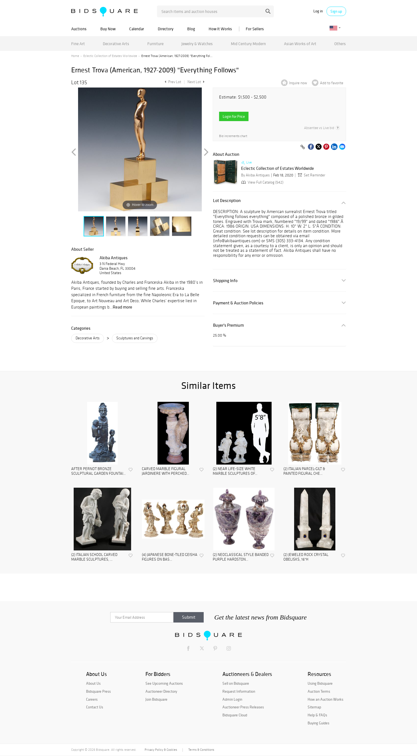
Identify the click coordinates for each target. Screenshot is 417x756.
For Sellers (255, 28)
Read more (122, 307)
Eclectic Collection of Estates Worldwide (110, 56)
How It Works (220, 28)
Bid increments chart (233, 136)
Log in (318, 11)
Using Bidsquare (320, 683)
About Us (93, 683)
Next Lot (196, 82)
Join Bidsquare (156, 699)
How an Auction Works (325, 699)
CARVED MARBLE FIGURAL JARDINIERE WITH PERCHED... (165, 471)
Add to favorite (331, 83)
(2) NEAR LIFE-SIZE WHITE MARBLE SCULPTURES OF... (235, 471)
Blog (191, 28)
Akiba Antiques (114, 257)
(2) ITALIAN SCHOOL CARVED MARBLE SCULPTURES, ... (94, 557)
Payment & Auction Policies (238, 302)
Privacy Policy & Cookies (161, 750)
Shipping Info (225, 280)
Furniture (155, 43)
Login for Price (234, 116)
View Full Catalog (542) (261, 182)
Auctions (79, 28)
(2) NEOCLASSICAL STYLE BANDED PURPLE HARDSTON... (241, 557)
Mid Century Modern (248, 43)
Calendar (136, 28)
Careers (92, 699)
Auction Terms (319, 691)
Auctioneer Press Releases (243, 707)
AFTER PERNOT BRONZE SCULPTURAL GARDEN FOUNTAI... (98, 471)
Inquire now (298, 83)
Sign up (336, 11)
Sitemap (314, 707)
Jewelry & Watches (197, 43)
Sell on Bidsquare (235, 683)
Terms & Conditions (201, 750)
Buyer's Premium (228, 325)
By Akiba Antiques (255, 175)
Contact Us (94, 707)
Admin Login (232, 699)
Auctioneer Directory (161, 691)
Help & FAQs (317, 715)
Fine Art (78, 43)
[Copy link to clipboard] (303, 147)
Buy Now (107, 28)
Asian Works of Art (300, 43)
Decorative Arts (116, 43)
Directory (165, 28)
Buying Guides (318, 722)
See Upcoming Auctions (164, 683)
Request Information (238, 691)
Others (340, 43)
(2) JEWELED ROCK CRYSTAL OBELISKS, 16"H (305, 557)
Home (75, 56)
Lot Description (227, 200)
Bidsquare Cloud (234, 715)
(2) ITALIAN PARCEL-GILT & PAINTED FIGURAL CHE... (304, 471)
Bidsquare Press (98, 691)
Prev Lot (172, 82)
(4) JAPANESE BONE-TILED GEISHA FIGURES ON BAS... (169, 557)
